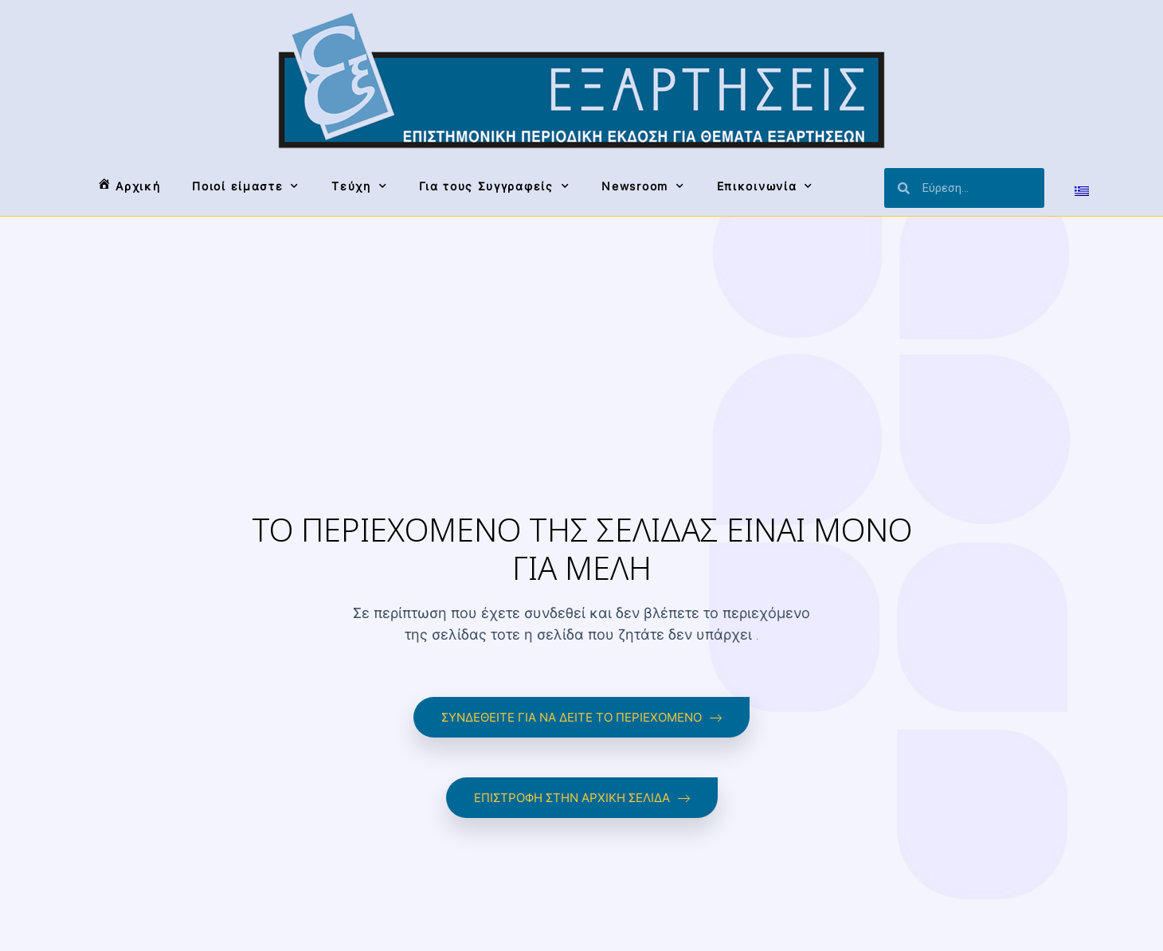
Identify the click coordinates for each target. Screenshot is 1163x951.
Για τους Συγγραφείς (494, 186)
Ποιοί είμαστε (246, 186)
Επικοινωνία (765, 186)
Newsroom (642, 186)
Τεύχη (359, 186)
